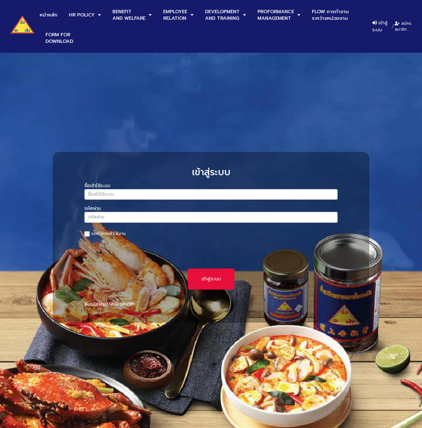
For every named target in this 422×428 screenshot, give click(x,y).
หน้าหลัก (48, 14)
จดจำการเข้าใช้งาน (105, 234)
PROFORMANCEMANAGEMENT (278, 15)
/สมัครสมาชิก (121, 303)
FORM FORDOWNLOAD (59, 38)
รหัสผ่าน (92, 209)
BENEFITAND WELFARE (132, 15)
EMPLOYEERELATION (178, 15)
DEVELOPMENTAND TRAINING (225, 15)
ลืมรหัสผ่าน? (96, 304)
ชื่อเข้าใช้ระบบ (97, 186)
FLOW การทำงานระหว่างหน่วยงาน (330, 15)
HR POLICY (85, 14)
